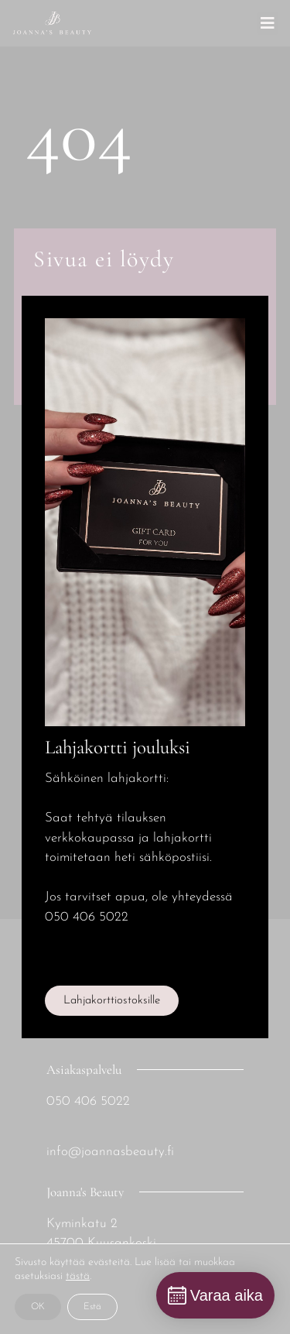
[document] (145, 667)
